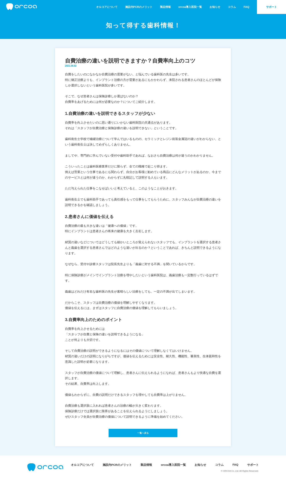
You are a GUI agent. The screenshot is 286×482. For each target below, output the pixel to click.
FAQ (246, 7)
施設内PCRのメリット (133, 7)
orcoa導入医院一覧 (187, 7)
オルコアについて (100, 7)
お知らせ (213, 7)
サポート (271, 6)
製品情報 (161, 7)
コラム (230, 7)
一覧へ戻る (143, 434)
